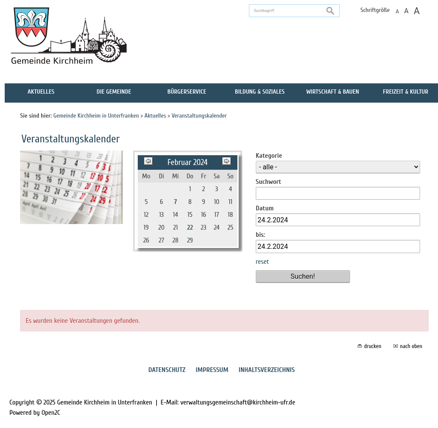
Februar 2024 (187, 162)
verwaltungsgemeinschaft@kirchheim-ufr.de (238, 402)
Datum (265, 208)
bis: (260, 235)
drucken (372, 346)
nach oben (411, 346)
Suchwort (268, 182)
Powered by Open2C (34, 412)
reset (262, 262)
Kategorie (269, 155)
